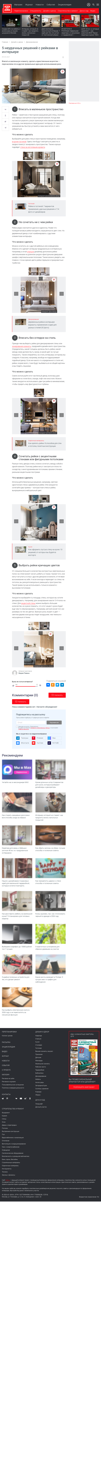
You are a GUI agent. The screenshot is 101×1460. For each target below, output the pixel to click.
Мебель (38, 1083)
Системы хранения (41, 1093)
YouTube (37, 743)
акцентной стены (28, 603)
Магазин (18, 4)
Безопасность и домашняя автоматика (15, 1160)
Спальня (38, 1043)
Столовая (38, 1049)
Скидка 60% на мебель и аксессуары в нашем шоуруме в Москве (11, 31)
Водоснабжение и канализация (13, 1142)
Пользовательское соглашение (13, 1089)
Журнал (28, 4)
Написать (58, 695)
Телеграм (22, 738)
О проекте (6, 1074)
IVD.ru (8, 1184)
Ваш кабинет (89, 4)
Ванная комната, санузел (44, 1055)
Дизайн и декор (49, 11)
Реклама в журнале (9, 1086)
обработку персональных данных (40, 728)
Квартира (38, 1040)
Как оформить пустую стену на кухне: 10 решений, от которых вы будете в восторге (45, 552)
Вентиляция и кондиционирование (14, 1148)
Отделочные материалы (36, 440)
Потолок (5, 1132)
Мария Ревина (24, 673)
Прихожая (38, 1058)
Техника (4, 1176)
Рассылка (6, 1046)
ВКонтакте (22, 743)
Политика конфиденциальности (13, 1092)
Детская (38, 1061)
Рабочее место (40, 1071)
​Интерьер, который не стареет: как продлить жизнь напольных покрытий (30, 32)
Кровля (4, 1120)
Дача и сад (84, 11)
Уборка (37, 1099)
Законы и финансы (8, 1179)
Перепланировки (21, 11)
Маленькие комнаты (42, 1068)
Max (52, 738)
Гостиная (31, 203)
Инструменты (6, 1173)
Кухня (30, 547)
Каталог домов (7, 1040)
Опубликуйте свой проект (84, 1091)
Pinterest (37, 738)
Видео (92, 11)
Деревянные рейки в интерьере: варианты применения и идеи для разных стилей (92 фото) (42, 325)
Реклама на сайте (8, 1082)
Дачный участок (41, 1111)
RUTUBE (53, 743)
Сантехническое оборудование (12, 1157)
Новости (39, 4)
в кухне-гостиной (19, 142)
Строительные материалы (11, 1166)
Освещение (6, 1154)
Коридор (38, 1096)
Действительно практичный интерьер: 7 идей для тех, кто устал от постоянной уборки (51, 32)
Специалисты (35, 11)
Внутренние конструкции (10, 1135)
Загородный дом (41, 1089)
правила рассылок (23, 729)
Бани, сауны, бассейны (10, 1163)
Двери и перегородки (9, 1129)
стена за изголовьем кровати (32, 147)
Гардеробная (39, 1074)
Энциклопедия (64, 4)
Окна (3, 1126)
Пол (3, 1138)
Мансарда (38, 1065)
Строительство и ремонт (67, 11)
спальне (30, 252)
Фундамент (6, 1117)
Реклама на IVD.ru (75, 103)
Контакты (6, 1098)
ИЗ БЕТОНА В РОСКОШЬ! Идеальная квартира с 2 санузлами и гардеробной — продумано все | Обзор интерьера (70, 34)
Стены (4, 1123)
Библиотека (39, 1077)
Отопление (5, 1145)
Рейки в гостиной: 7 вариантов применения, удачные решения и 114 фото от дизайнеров (43, 209)
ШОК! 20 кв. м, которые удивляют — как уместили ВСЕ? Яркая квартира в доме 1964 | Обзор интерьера (90, 33)
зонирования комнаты (21, 346)
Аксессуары (39, 1086)
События (50, 4)
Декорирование (33, 319)
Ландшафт (39, 1108)
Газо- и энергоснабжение (10, 1151)
